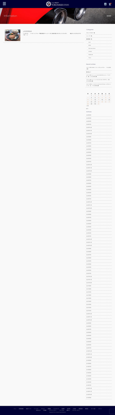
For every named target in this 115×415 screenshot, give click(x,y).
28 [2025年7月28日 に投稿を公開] (88, 104)
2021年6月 (88, 295)
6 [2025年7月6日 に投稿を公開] (109, 95)
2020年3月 (88, 341)
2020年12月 (89, 313)
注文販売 (74, 408)
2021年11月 (89, 279)
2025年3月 (88, 155)
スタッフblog (61, 410)
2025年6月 (88, 146)
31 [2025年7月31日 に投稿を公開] (98, 104)
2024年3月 (88, 192)
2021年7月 (88, 292)
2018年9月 (88, 397)
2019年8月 (88, 363)
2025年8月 (88, 140)
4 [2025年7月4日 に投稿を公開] (102, 95)
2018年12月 (89, 388)
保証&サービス (28, 408)
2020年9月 (88, 323)
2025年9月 (88, 136)
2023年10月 (89, 208)
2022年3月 (88, 267)
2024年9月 (88, 174)
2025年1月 (88, 161)
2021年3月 (88, 304)
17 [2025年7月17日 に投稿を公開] (98, 99)
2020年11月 (89, 317)
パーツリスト (36, 408)
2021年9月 (88, 285)
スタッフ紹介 (93, 408)
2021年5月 (88, 298)
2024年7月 (88, 180)
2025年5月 (88, 149)
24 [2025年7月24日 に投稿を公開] (98, 102)
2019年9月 (88, 360)
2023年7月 (88, 217)
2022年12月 (89, 239)
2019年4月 (88, 376)
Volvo (89, 57)
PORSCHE (90, 54)
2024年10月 (89, 171)
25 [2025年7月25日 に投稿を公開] (102, 102)
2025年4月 (88, 152)
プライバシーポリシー (53, 410)
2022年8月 (88, 251)
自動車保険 (80, 408)
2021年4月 (88, 301)
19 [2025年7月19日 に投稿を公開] (105, 99)
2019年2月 (88, 382)
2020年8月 (88, 326)
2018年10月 (89, 394)
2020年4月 (88, 338)
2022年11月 (89, 242)
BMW (89, 45)
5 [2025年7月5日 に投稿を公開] (105, 95)
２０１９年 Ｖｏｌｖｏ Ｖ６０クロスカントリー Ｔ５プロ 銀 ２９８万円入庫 (98, 75)
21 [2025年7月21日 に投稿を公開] (88, 102)
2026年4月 (88, 115)
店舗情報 (49, 408)
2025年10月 (89, 133)
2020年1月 (88, 348)
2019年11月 (89, 354)
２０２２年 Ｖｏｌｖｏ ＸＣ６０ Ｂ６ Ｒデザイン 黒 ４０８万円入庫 (98, 80)
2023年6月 (88, 220)
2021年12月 (89, 276)
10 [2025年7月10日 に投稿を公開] (98, 97)
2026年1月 (88, 124)
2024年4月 (88, 189)
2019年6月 (88, 369)
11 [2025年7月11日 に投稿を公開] (102, 97)
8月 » (87, 108)
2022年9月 (88, 248)
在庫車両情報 (21, 408)
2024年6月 (88, 183)
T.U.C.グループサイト (76, 410)
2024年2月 (88, 195)
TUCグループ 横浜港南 (57, 4)
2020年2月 (88, 344)
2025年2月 (88, 158)
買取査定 (86, 408)
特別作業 (68, 408)
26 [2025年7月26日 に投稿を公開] (105, 102)
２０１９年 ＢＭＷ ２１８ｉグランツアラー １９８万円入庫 (98, 68)
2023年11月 (89, 205)
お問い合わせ (38, 410)
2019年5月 (88, 372)
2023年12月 (89, 202)
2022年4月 (88, 264)
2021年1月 (88, 310)
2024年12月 (89, 164)
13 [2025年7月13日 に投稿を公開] (109, 97)
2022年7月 (88, 254)
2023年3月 (88, 230)
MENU (5, 4)
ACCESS (110, 5)
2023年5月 (88, 223)
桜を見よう (88, 72)
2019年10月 (89, 357)
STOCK (105, 5)
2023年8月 (88, 214)
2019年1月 (88, 385)
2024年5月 (88, 186)
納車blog (68, 410)
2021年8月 (88, 289)
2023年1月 (88, 236)
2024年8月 (88, 177)
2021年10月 (89, 282)
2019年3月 (88, 379)
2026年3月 (88, 118)
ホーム (15, 408)
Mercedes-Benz (91, 48)
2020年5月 (88, 335)
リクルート (100, 408)
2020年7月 (88, 329)
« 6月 (87, 105)
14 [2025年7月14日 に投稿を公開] (88, 99)
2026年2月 (88, 121)
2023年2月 (88, 233)
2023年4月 (88, 226)
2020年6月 (88, 332)
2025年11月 (89, 130)
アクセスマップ (56, 408)
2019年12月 (89, 351)
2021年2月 (88, 307)
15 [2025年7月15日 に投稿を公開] (91, 99)
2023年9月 (88, 211)
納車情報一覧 (89, 39)
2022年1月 (88, 273)
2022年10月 (89, 245)
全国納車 (62, 408)
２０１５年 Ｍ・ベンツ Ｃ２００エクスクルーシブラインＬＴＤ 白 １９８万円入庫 (98, 85)
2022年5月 (88, 261)
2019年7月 (88, 366)
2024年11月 (89, 167)
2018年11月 (89, 391)
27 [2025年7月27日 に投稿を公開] (109, 102)
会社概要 (44, 410)
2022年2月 (88, 270)
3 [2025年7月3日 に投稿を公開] (98, 95)
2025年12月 (89, 127)
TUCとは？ (43, 408)
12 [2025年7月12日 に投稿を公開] (105, 97)
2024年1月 (88, 199)
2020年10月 (89, 320)
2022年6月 (88, 258)
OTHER (89, 51)
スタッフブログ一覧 (90, 33)
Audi (89, 42)
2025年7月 (88, 143)
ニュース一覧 (89, 36)
